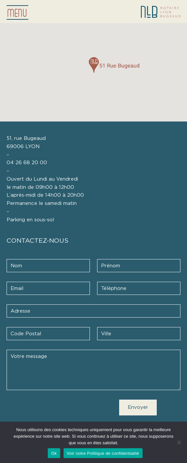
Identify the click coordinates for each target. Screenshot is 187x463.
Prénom (110, 265)
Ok (54, 453)
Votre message (29, 356)
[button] (114, 64)
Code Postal (26, 333)
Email (17, 288)
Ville (106, 333)
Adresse (20, 311)
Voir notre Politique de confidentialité (103, 453)
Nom (16, 265)
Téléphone (113, 288)
